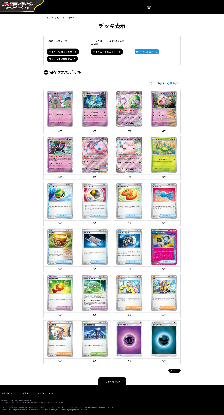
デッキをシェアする (148, 51)
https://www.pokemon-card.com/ (24, 410)
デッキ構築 (55, 18)
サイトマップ (37, 393)
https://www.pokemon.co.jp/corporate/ (64, 410)
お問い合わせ (7, 393)
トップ (45, 18)
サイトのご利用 (22, 393)
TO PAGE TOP (112, 381)
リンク (49, 393)
